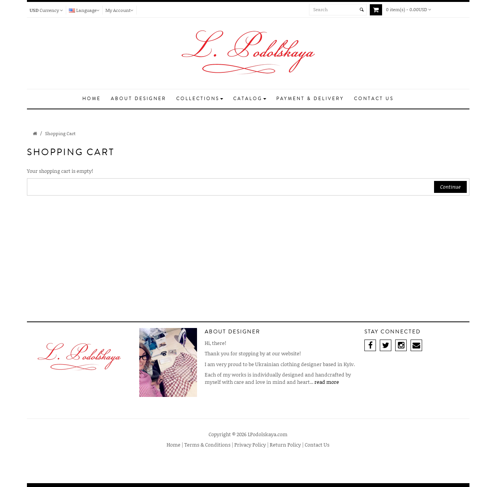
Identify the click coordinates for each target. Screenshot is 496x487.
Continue (450, 186)
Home (173, 444)
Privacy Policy (250, 444)
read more (326, 381)
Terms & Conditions (207, 444)
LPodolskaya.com (267, 434)
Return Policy (285, 444)
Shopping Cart (60, 133)
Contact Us (317, 444)
